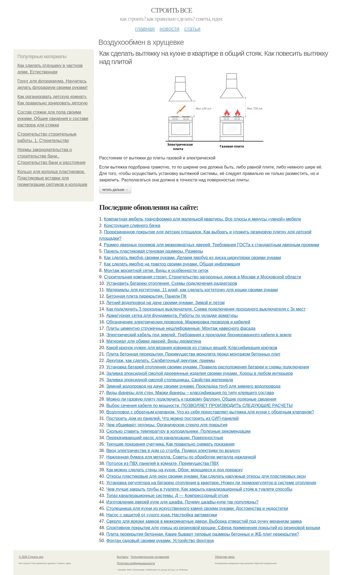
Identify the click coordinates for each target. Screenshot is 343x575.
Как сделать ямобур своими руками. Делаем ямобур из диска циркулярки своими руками (192, 257)
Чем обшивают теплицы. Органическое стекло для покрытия (167, 425)
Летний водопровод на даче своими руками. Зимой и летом (165, 302)
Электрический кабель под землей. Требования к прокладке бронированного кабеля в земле (199, 335)
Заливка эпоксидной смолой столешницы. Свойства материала (169, 380)
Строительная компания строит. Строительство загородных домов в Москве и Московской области (202, 277)
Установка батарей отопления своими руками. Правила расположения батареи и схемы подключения (207, 367)
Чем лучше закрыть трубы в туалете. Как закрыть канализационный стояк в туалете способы (199, 489)
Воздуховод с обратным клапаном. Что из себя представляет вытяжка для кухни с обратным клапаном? (210, 412)
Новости (169, 29)
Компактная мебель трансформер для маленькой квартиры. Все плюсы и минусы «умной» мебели (202, 219)
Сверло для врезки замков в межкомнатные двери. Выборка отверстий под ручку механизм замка (204, 521)
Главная (145, 29)
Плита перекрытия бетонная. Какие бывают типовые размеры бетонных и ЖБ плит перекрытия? (202, 534)
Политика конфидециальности (136, 563)
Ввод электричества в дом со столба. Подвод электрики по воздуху (173, 450)
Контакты (122, 556)
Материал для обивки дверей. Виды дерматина (153, 341)
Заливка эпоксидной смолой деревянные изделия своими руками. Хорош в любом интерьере (199, 373)
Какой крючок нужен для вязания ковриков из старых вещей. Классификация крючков (191, 347)
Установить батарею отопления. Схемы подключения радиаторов (171, 283)
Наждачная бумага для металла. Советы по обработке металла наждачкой (181, 457)
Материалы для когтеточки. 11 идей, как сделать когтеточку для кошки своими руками (192, 290)
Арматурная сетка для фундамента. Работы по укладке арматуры (172, 315)
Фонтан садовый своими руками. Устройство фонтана (160, 540)
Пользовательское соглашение (150, 556)
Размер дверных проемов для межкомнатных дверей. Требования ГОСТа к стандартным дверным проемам (211, 244)
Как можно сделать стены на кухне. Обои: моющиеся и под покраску (174, 470)
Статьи (192, 29)
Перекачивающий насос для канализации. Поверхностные (164, 437)
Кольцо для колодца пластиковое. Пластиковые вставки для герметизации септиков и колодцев (52, 178)
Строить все (171, 10)
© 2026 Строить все (31, 556)
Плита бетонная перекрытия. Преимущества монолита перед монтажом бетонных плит (193, 354)
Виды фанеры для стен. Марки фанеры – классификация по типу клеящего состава (190, 392)
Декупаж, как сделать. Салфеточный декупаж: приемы (160, 360)
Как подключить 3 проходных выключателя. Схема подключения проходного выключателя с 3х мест (205, 309)
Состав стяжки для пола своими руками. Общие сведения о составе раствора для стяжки (52, 118)
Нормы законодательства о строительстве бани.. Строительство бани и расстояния (51, 156)
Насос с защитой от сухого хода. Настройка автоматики (161, 515)
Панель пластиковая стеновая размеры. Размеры (153, 251)
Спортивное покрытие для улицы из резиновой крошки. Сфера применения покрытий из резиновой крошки (213, 527)
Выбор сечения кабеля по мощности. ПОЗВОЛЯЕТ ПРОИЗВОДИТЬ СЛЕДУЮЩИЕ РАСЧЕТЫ (199, 405)
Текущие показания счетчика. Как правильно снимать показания (170, 444)
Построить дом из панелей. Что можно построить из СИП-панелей (172, 418)
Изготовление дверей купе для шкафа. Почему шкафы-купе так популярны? (182, 502)
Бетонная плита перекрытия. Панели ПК (146, 296)
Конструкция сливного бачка (132, 225)
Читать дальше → (115, 190)
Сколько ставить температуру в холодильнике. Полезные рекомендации (178, 431)
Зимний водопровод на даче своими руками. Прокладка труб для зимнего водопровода (193, 386)
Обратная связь (225, 556)
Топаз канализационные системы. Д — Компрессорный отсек (167, 495)
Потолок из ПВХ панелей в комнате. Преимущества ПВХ (162, 463)
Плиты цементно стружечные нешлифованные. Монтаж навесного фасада (181, 328)
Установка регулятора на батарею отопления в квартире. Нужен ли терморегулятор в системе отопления (211, 482)
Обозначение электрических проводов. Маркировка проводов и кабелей (178, 322)
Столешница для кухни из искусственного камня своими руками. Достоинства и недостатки (197, 508)
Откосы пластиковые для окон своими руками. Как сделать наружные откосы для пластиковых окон (206, 476)
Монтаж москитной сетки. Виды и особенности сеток (156, 270)
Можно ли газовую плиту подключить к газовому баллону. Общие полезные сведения (191, 399)
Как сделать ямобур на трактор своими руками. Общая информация (172, 264)
